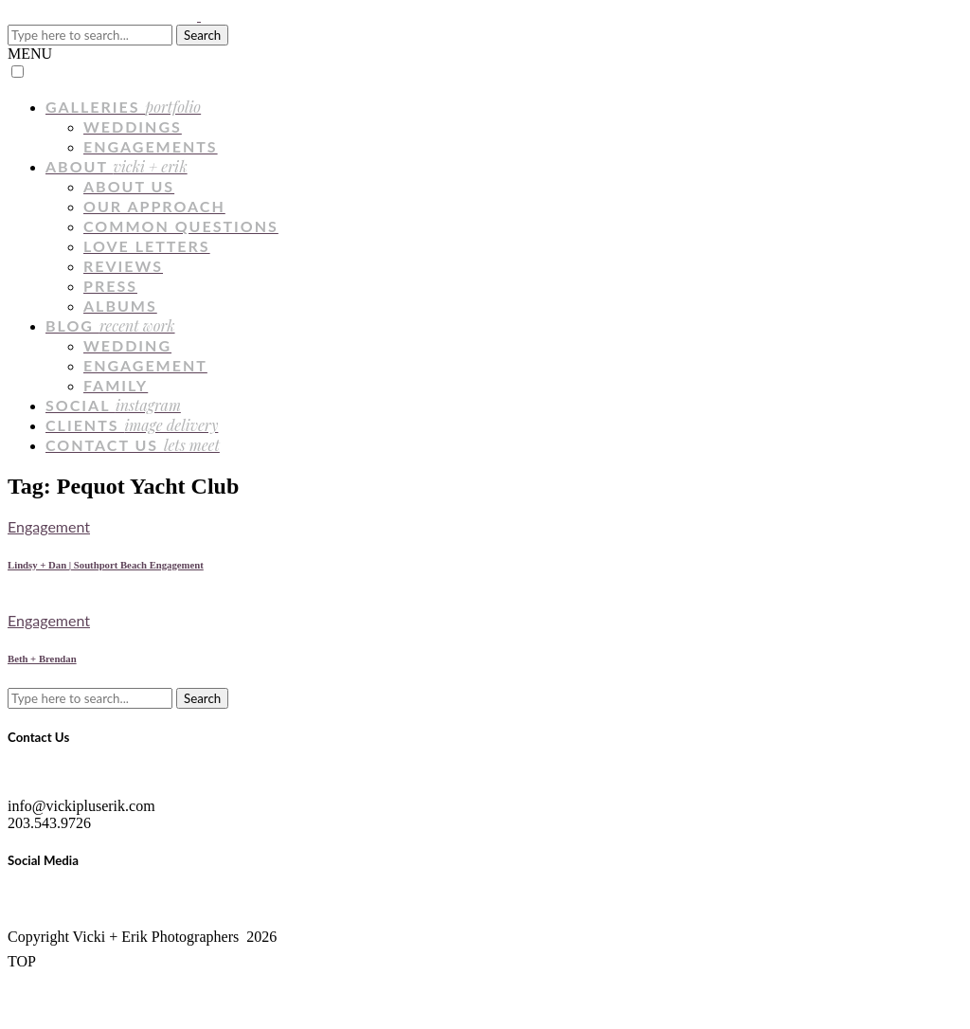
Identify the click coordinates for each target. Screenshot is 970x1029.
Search (202, 35)
